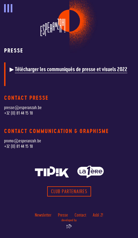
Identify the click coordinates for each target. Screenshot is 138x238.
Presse (63, 215)
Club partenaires (69, 191)
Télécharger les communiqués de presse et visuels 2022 (71, 69)
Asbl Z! (98, 215)
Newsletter (43, 215)
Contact (80, 215)
